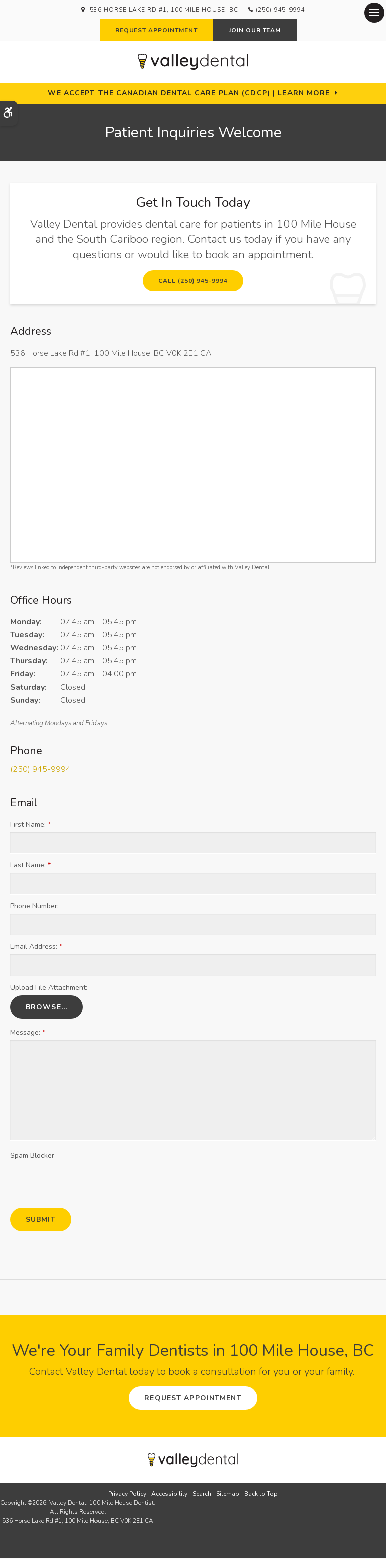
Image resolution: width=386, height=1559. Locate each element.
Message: (27, 1034)
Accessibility (169, 1495)
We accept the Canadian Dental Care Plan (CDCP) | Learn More (189, 93)
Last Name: (30, 866)
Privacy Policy (127, 1495)
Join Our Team (255, 30)
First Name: (30, 826)
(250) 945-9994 (280, 10)
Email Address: (36, 948)
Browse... (46, 1008)
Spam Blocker (32, 1157)
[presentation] (69, 1180)
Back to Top (261, 1495)
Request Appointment (156, 30)
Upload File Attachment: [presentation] (48, 989)
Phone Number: (34, 907)
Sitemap (227, 1495)
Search (201, 1495)
